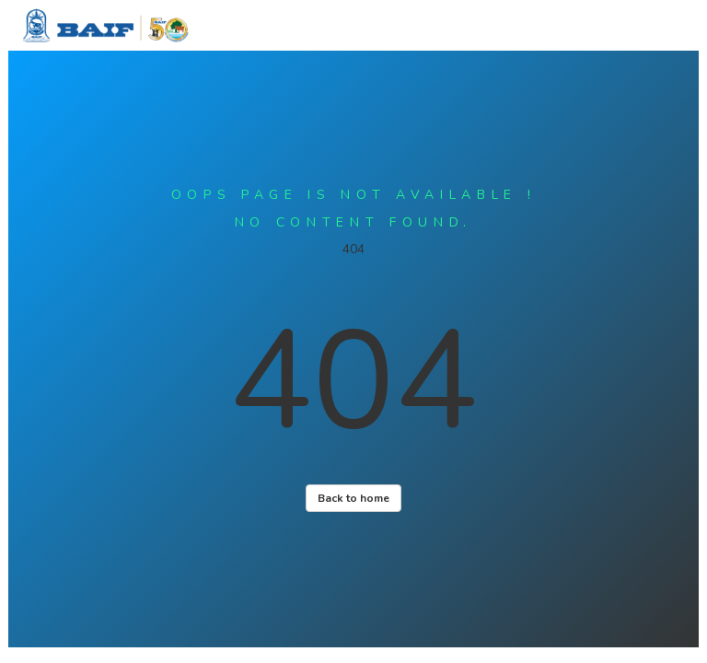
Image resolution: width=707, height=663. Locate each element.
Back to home (353, 498)
